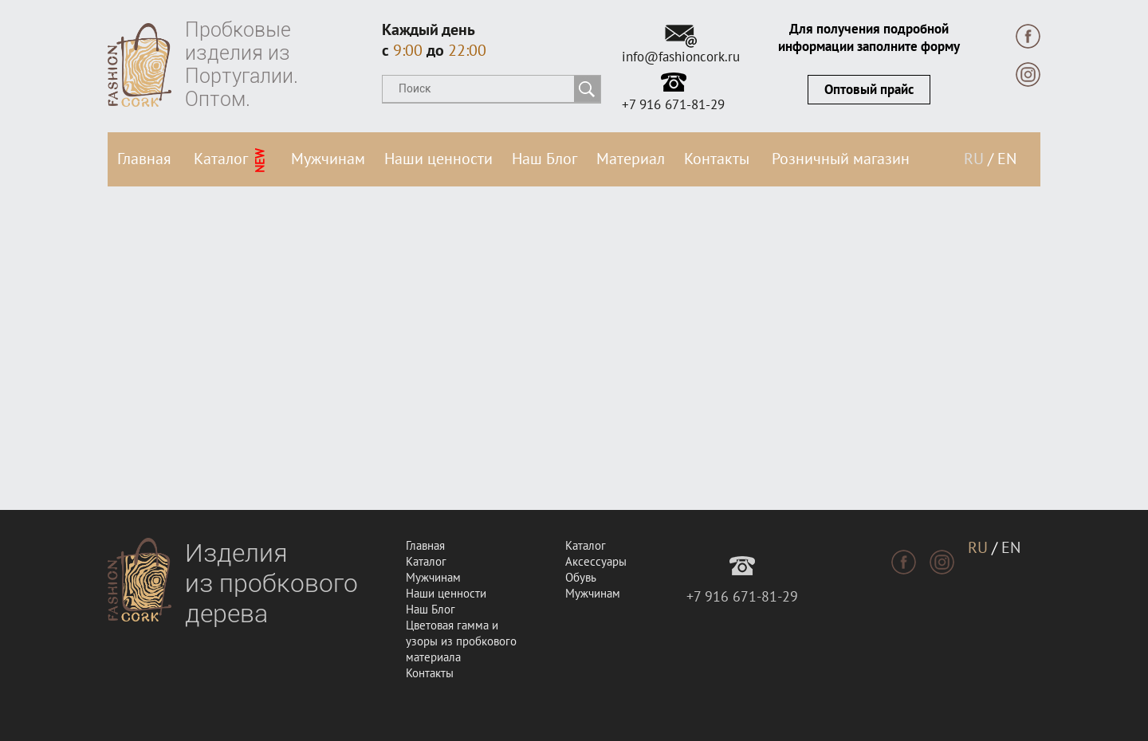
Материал (630, 159)
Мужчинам (328, 159)
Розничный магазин (841, 159)
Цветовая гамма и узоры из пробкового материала (461, 641)
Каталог (231, 161)
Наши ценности (438, 159)
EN (1006, 159)
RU (974, 159)
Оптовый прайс (869, 90)
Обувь (580, 577)
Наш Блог (544, 159)
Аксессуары (596, 562)
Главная (144, 159)
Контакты (716, 159)
